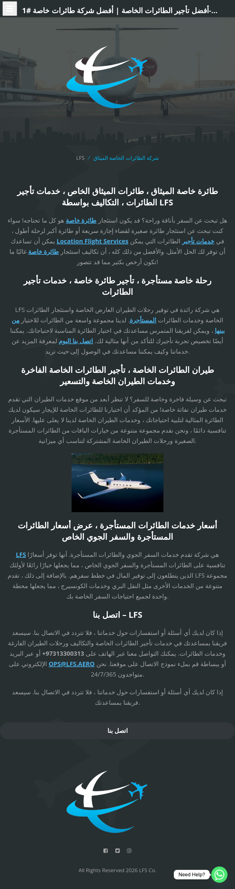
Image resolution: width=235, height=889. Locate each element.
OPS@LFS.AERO (72, 664)
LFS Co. (147, 870)
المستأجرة (143, 320)
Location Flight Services (93, 241)
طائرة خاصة (81, 220)
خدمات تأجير (198, 241)
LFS (21, 554)
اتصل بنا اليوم (76, 341)
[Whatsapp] (219, 874)
